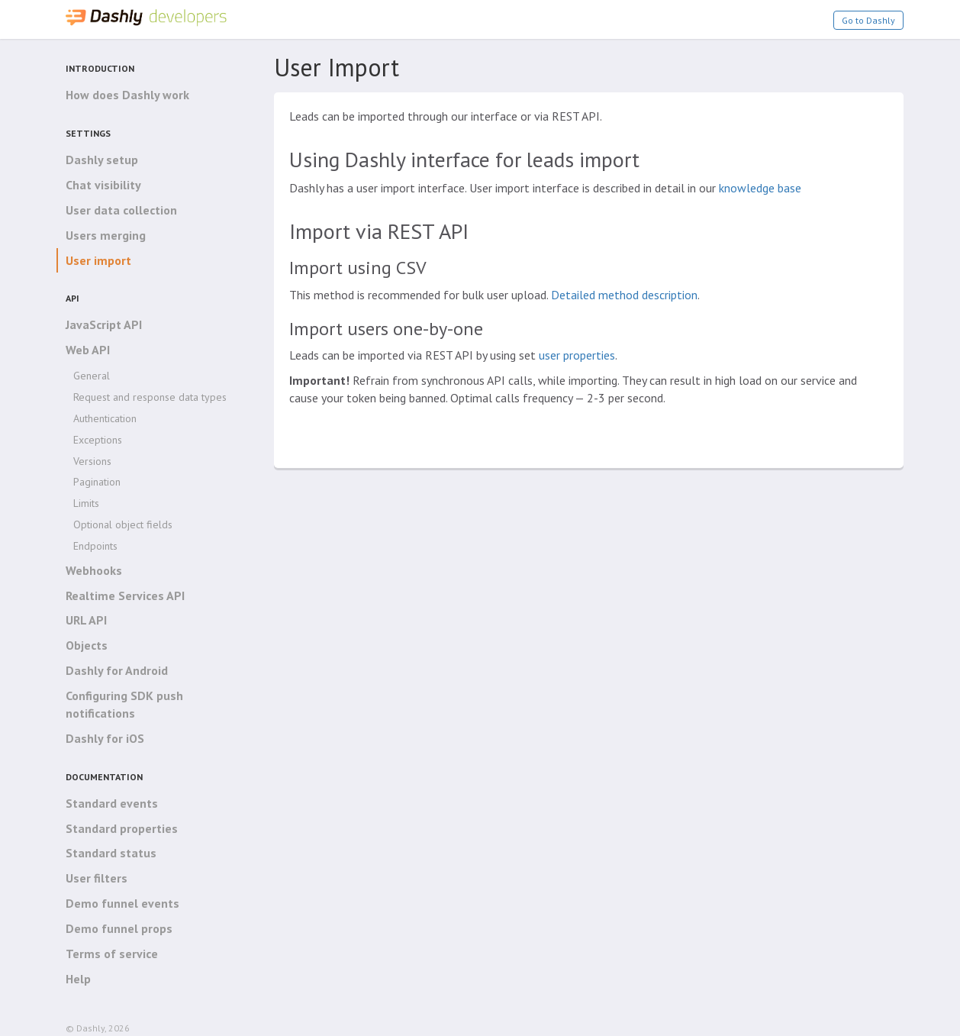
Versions (92, 461)
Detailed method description (624, 294)
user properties (577, 355)
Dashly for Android (117, 670)
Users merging (106, 235)
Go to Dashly (868, 20)
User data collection (121, 210)
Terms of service (112, 953)
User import (98, 260)
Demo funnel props (119, 928)
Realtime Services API (125, 595)
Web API (88, 349)
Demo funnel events (122, 903)
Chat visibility (103, 184)
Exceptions (97, 440)
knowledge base (760, 187)
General (91, 375)
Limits (86, 503)
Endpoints (95, 546)
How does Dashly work (127, 94)
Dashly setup (102, 159)
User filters (96, 878)
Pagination (97, 482)
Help (78, 978)
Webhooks (94, 570)
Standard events (112, 803)
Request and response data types (150, 397)
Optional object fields (122, 524)
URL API (86, 620)
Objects (87, 645)
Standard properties (122, 828)
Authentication (105, 418)
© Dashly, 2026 (98, 1028)
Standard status (111, 852)
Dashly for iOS (105, 738)
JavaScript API (104, 324)
